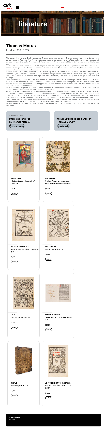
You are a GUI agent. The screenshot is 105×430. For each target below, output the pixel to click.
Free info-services (17, 126)
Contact (12, 419)
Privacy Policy (14, 417)
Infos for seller (63, 126)
